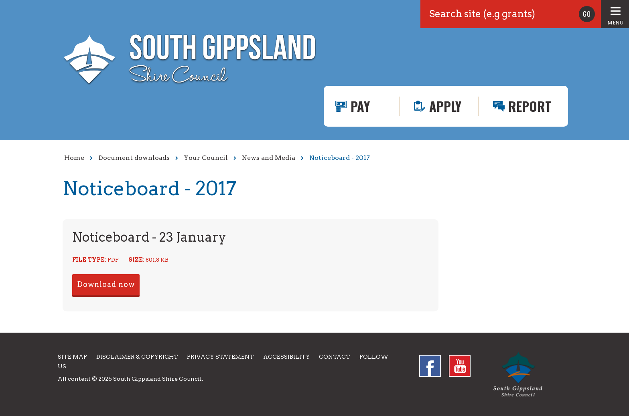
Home (74, 158)
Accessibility (286, 356)
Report (530, 106)
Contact (334, 356)
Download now (106, 284)
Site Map (72, 356)
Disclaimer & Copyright (137, 356)
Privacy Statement (220, 356)
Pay (360, 106)
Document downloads (134, 158)
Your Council (206, 158)
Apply (445, 106)
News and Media (268, 158)
